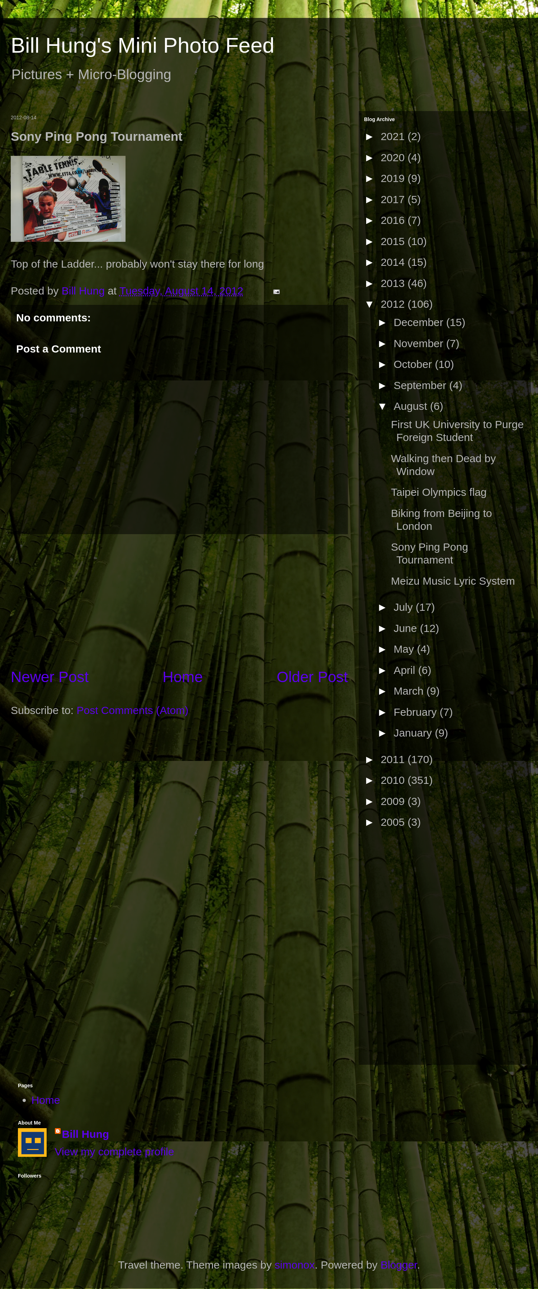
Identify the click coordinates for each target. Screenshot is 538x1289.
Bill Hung (85, 1134)
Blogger (399, 1265)
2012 (394, 304)
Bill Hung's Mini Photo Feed (142, 45)
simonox (295, 1265)
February (416, 712)
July (404, 607)
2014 (394, 262)
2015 (394, 241)
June (406, 628)
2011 (394, 759)
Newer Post (50, 677)
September (421, 385)
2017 (394, 199)
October (414, 364)
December (419, 322)
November (419, 343)
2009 (394, 801)
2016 (394, 220)
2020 (394, 157)
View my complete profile (114, 1152)
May (405, 649)
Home (182, 677)
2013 (394, 283)
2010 (394, 780)
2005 (394, 822)
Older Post (312, 677)
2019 (394, 178)
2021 (394, 136)
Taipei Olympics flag (439, 492)
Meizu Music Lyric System (453, 581)
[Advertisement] (179, 600)
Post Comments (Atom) (132, 710)
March (409, 691)
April (405, 670)
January (414, 733)
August (411, 406)
